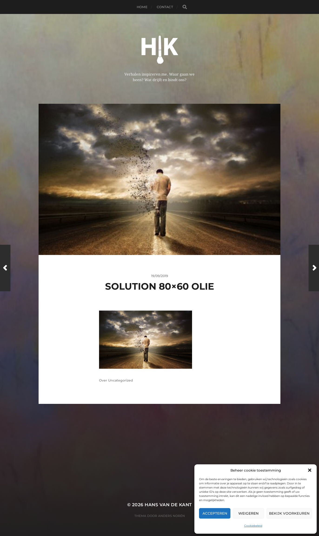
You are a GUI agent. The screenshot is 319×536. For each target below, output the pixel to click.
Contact (165, 7)
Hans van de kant (168, 504)
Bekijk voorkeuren (289, 513)
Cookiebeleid (253, 525)
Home (142, 7)
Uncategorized (120, 380)
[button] (309, 470)
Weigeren (248, 513)
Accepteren (215, 513)
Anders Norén (171, 516)
